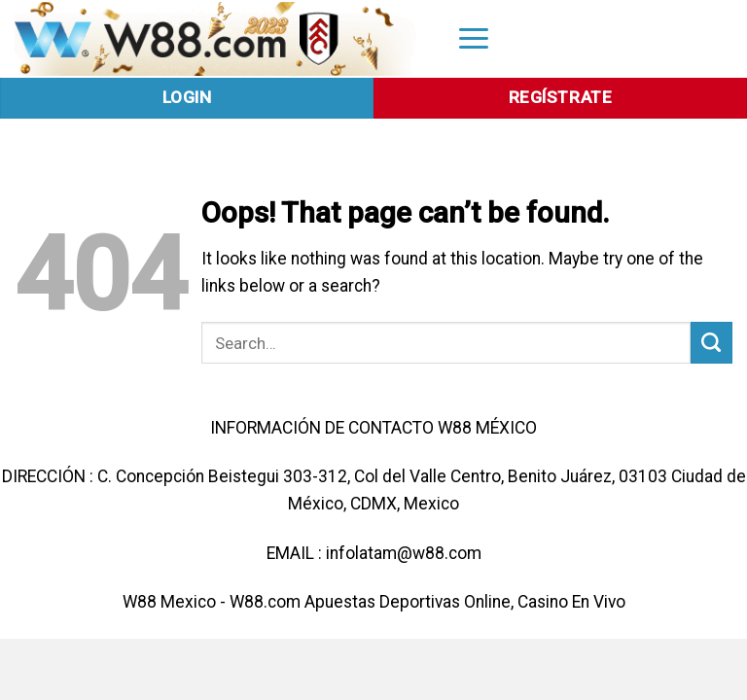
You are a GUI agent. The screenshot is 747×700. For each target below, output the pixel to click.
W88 (140, 602)
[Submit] (711, 343)
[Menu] (473, 37)
